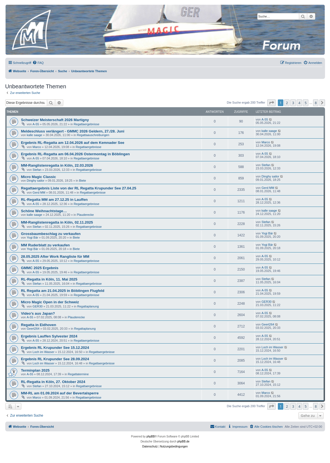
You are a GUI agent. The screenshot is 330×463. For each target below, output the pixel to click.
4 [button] (299, 102)
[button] (271, 102)
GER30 (37, 306)
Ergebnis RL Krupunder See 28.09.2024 (55, 359)
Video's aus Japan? (38, 313)
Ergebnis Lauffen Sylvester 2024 (49, 336)
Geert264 (33, 328)
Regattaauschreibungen (93, 135)
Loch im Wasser (43, 352)
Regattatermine (78, 374)
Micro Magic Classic (38, 177)
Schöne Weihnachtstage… (44, 211)
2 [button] (287, 102)
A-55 (35, 124)
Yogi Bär (32, 237)
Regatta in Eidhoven (38, 325)
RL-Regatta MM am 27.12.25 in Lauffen (54, 199)
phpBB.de (183, 441)
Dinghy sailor (35, 180)
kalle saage (34, 135)
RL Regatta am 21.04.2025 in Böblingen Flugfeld (62, 291)
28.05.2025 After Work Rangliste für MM (55, 256)
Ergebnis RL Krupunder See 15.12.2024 (55, 348)
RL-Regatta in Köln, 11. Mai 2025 (49, 279)
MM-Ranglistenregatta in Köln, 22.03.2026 (57, 165)
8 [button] (316, 102)
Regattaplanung (88, 306)
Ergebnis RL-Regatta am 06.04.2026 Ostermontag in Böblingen (75, 154)
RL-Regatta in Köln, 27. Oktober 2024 (53, 382)
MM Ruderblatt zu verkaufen (45, 245)
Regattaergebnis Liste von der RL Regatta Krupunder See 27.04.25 (78, 188)
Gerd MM (38, 192)
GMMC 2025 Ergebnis (40, 268)
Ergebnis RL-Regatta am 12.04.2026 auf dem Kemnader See (72, 143)
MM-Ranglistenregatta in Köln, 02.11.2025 (57, 222)
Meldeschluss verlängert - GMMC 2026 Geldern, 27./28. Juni (72, 131)
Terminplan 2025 (35, 370)
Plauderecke (85, 214)
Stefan (36, 169)
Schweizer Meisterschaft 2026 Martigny (55, 120)
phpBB (151, 436)
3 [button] (293, 102)
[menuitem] (38, 62)
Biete (82, 180)
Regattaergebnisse (86, 124)
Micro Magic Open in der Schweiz (50, 302)
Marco (36, 147)
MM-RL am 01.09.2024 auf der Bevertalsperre (60, 393)
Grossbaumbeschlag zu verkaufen (51, 234)
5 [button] (305, 102)
